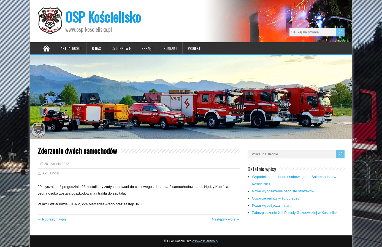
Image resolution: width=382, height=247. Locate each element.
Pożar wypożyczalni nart (271, 205)
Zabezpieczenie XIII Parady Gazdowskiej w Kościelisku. (296, 213)
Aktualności (71, 48)
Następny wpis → (226, 219)
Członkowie (121, 48)
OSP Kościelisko (103, 16)
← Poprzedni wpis (52, 219)
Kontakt (170, 48)
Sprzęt (147, 48)
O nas (96, 48)
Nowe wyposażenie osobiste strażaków (283, 191)
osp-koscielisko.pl (205, 241)
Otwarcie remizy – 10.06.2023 (276, 198)
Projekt (194, 48)
